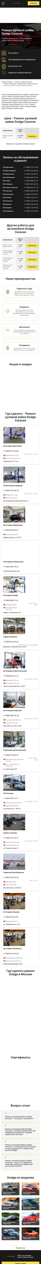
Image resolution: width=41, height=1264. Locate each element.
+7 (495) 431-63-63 (31, 184)
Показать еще (20, 1248)
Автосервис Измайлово (12, 948)
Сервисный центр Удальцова (14, 750)
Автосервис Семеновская (13, 562)
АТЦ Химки (6, 180)
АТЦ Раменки (7, 207)
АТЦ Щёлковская (8, 174)
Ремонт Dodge (7, 82)
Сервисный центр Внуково (13, 872)
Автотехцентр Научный (12, 710)
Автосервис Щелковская (13, 525)
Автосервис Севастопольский (15, 671)
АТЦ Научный (7, 191)
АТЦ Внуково (7, 204)
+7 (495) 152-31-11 (31, 197)
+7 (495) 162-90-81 (31, 174)
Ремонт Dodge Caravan (23, 82)
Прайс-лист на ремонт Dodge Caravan (20, 144)
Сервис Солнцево (10, 833)
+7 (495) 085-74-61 (31, 177)
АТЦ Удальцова (8, 194)
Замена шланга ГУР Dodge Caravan (8, 266)
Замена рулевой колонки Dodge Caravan (8, 252)
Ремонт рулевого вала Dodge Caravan (8, 259)
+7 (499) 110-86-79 (31, 194)
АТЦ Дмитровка (8, 167)
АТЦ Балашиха (7, 184)
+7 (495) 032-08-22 (31, 171)
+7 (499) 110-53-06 (31, 167)
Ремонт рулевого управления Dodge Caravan (21, 84)
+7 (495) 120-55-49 (31, 204)
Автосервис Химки (10, 595)
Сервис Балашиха (10, 637)
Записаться (32, 136)
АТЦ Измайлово (8, 211)
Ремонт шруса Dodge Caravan (7, 245)
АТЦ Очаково (7, 197)
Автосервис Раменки (11, 912)
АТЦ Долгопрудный (9, 170)
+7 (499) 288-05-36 (30, 191)
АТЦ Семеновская (9, 177)
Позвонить (33, 3)
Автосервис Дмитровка (12, 446)
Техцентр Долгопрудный (12, 485)
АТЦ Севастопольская (10, 187)
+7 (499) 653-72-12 (31, 187)
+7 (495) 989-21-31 (31, 181)
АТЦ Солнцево (7, 201)
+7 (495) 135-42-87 (31, 208)
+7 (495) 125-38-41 (31, 201)
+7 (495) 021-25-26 (31, 211)
